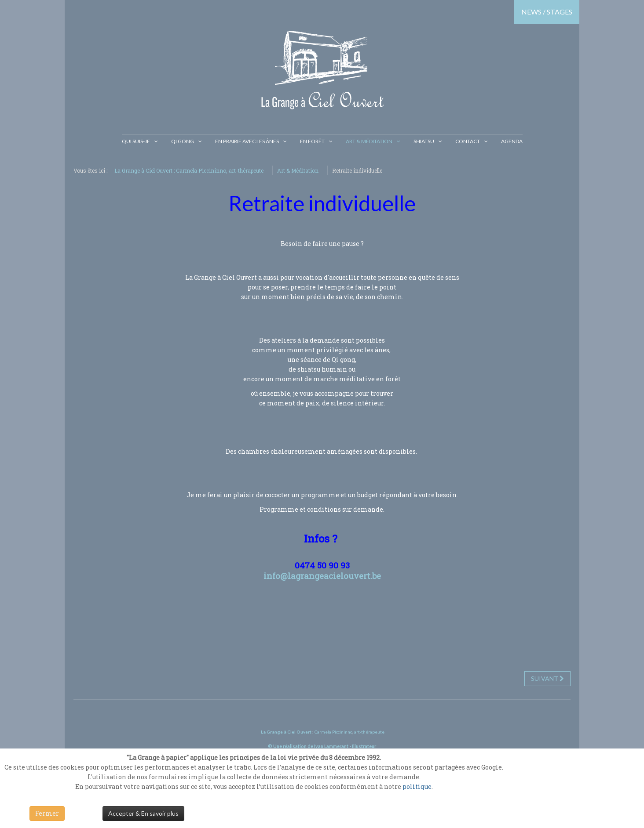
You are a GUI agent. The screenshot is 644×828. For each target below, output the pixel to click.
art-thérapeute (368, 731)
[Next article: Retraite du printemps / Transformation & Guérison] (547, 678)
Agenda (512, 141)
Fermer (47, 813)
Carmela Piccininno (333, 731)
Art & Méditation (369, 141)
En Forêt (312, 141)
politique (417, 786)
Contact (467, 141)
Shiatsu (423, 141)
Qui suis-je (136, 141)
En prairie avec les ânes (247, 141)
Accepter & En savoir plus (143, 813)
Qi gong (182, 141)
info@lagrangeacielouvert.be (322, 575)
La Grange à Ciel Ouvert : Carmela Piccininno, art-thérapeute (188, 170)
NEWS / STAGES (546, 11)
